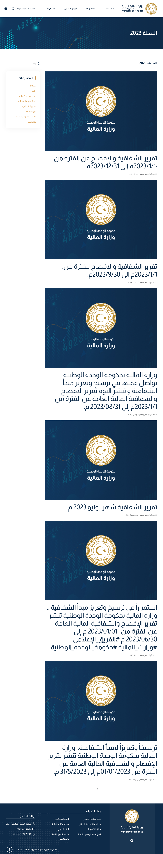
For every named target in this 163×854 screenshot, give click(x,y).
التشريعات (109, 9)
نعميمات (32, 121)
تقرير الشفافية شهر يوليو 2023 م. (112, 507)
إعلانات (33, 85)
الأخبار (33, 91)
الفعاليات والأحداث (27, 96)
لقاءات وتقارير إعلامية (26, 116)
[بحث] (23, 64)
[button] (13, 9)
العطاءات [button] (49, 9)
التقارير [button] (90, 9)
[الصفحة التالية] (97, 789)
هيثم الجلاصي (149, 174)
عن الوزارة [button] (128, 9)
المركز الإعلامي (70, 9)
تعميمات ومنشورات (26, 9)
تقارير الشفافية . (28, 106)
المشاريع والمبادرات (27, 101)
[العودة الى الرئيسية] (139, 8)
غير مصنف (31, 111)
